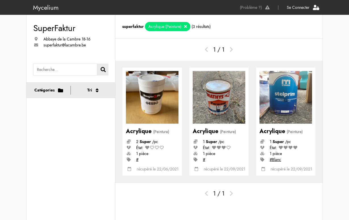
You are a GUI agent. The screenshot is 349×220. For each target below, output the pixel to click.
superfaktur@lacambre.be (64, 45)
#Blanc (275, 159)
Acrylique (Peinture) (165, 26)
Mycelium (46, 7)
